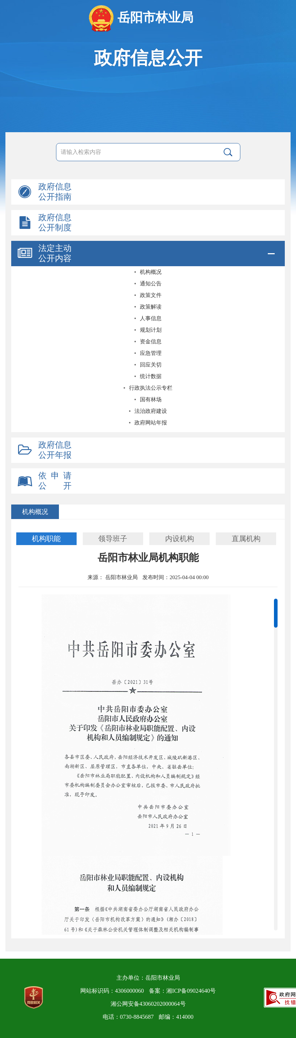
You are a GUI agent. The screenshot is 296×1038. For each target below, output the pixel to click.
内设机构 (179, 539)
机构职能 (46, 539)
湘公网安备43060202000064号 (148, 1004)
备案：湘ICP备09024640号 (182, 991)
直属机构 (246, 539)
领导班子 (112, 539)
